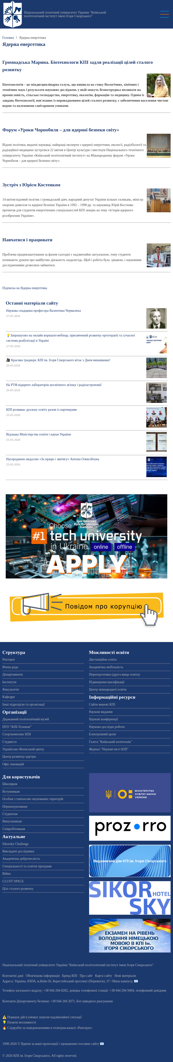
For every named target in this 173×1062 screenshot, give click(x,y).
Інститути (9, 682)
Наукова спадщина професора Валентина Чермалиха (43, 310)
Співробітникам (13, 829)
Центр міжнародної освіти (108, 689)
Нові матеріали (125, 976)
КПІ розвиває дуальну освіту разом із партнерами (41, 409)
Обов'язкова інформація (43, 976)
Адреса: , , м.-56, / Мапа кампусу (67, 981)
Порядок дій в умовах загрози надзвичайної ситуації (44, 1017)
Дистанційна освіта (103, 659)
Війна (6, 873)
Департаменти (12, 674)
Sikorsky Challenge (15, 844)
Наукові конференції (103, 719)
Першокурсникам (14, 806)
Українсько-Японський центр (23, 749)
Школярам (9, 784)
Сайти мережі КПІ (102, 704)
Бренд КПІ (69, 976)
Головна (8, 38)
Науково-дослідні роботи (107, 727)
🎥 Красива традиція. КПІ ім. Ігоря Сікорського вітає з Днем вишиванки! (58, 360)
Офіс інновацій (13, 764)
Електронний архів (102, 734)
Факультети (10, 689)
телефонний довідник (151, 990)
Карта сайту (103, 976)
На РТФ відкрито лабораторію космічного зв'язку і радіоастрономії (54, 385)
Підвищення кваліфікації (107, 682)
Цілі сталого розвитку (17, 888)
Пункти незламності (21, 1022)
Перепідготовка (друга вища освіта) (114, 674)
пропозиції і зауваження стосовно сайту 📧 (73, 1044)
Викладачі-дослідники (18, 851)
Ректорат (8, 659)
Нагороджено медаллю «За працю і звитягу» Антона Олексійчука (52, 459)
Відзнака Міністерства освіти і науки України (38, 434)
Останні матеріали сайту (32, 303)
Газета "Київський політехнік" (110, 742)
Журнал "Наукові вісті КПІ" (109, 749)
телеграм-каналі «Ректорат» (72, 1028)
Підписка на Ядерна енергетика (24, 288)
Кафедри (8, 697)
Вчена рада (10, 667)
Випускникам (12, 821)
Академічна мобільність (106, 667)
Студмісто (9, 742)
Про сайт (86, 976)
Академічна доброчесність (21, 858)
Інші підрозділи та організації (23, 704)
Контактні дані (12, 976)
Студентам (9, 814)
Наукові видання (101, 712)
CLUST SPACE (13, 881)
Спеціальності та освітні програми (27, 866)
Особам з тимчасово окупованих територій (32, 799)
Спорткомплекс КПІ (16, 734)
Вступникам (11, 791)
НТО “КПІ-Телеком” (16, 727)
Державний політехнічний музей (25, 719)
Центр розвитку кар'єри (19, 756)
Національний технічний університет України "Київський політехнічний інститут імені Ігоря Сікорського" (65, 14)
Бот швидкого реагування (94, 1001)
